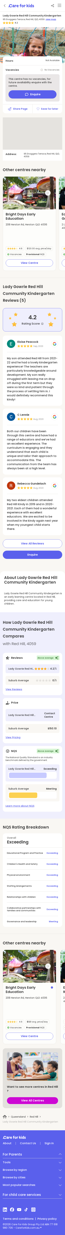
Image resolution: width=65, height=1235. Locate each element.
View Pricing (13, 737)
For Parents (12, 1154)
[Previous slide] (11, 193)
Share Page (17, 109)
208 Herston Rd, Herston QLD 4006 (26, 224)
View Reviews (14, 689)
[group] (29, 193)
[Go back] (5, 6)
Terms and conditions (18, 1219)
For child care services (22, 1194)
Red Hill (34, 1116)
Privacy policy (47, 1219)
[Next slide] (48, 193)
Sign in (49, 1143)
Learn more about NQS (20, 806)
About (7, 1143)
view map (51, 19)
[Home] (5, 1117)
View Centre (29, 263)
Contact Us (28, 1143)
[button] (10, 205)
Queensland (18, 1116)
